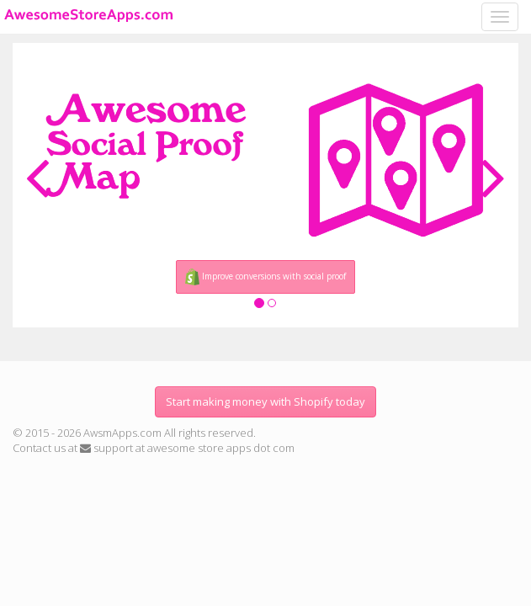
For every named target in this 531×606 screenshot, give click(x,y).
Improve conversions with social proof (266, 276)
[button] (37, 174)
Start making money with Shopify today (265, 401)
